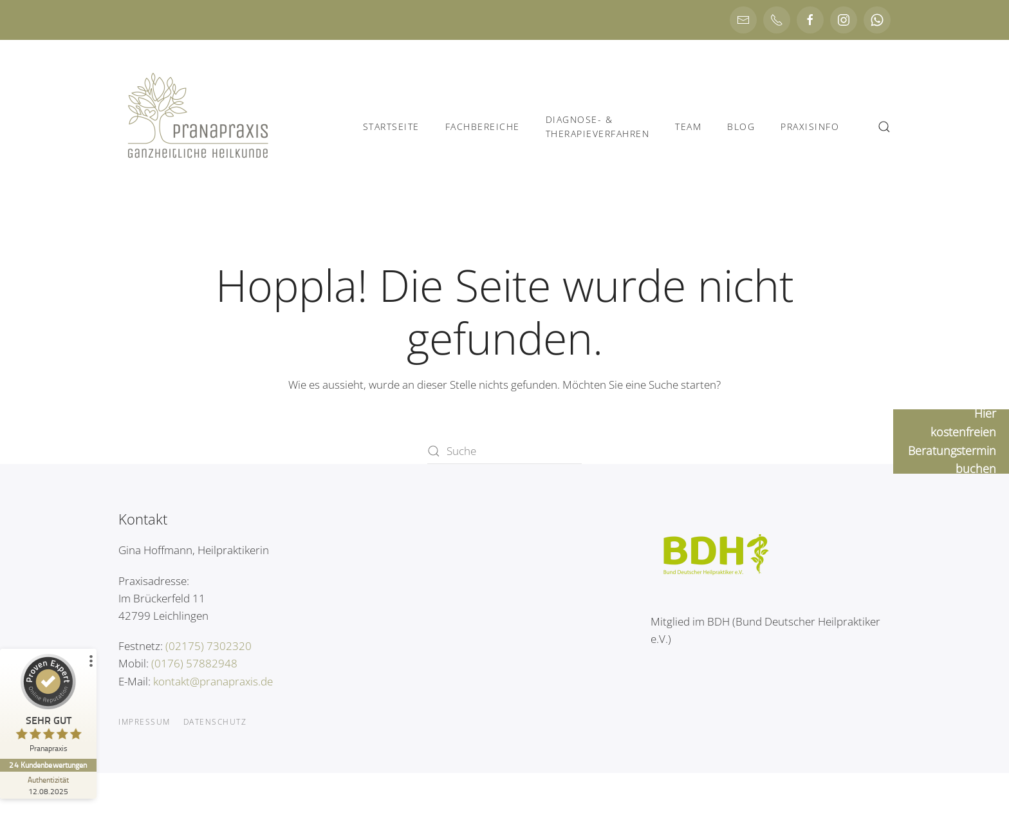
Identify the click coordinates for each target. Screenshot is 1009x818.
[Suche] (504, 451)
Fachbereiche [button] (482, 126)
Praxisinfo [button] (810, 126)
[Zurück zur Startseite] (198, 126)
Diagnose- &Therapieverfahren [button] (598, 126)
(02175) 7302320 (208, 645)
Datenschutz (215, 721)
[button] (884, 126)
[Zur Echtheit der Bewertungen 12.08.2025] (48, 785)
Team (688, 126)
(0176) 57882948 (194, 663)
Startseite (391, 126)
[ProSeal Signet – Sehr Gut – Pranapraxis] (48, 706)
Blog (741, 126)
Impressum (144, 721)
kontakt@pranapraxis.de (213, 681)
